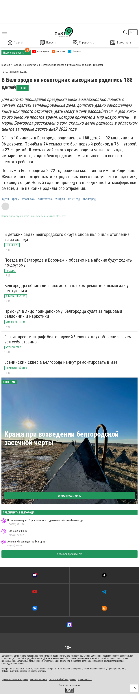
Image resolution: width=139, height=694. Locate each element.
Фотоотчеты (120, 42)
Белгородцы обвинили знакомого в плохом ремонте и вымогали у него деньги (66, 288)
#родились (28, 199)
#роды (15, 199)
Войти (133, 32)
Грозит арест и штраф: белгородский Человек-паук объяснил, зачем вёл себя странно (68, 339)
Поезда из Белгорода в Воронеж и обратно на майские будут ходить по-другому (68, 263)
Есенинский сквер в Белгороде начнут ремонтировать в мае (60, 362)
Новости (48, 42)
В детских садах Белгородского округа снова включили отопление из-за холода (66, 237)
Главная (15, 42)
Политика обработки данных (62, 679)
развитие (76, 685)
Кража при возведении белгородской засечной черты (61, 438)
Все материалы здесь (69, 495)
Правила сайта (85, 679)
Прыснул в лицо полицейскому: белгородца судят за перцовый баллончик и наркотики (63, 314)
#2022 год (74, 199)
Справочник (83, 42)
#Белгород (89, 199)
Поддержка (64, 685)
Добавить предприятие (69, 554)
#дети (5, 199)
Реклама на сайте (38, 679)
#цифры (60, 199)
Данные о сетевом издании (15, 679)
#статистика (45, 199)
